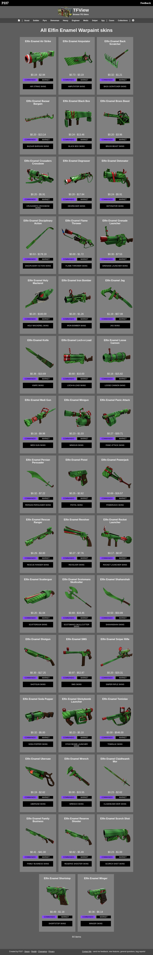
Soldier (36, 20)
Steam (27, 951)
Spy (103, 20)
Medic (85, 20)
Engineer (76, 20)
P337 (5, 3)
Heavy (65, 20)
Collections (123, 20)
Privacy (51, 951)
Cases (111, 20)
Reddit (34, 951)
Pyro (45, 20)
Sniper (95, 20)
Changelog (42, 951)
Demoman (54, 20)
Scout (26, 20)
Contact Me (86, 951)
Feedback (145, 3)
